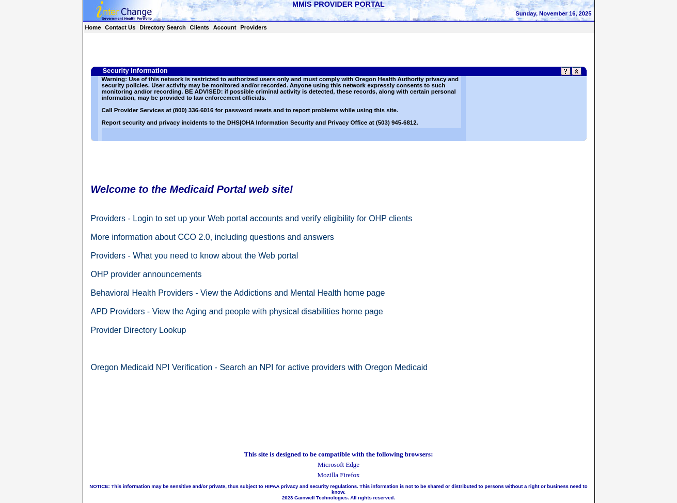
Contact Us (120, 27)
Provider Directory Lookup (138, 330)
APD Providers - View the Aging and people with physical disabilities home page (237, 311)
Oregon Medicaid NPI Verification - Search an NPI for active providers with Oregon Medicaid (259, 367)
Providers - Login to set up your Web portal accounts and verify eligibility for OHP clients (252, 218)
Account (225, 27)
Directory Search (162, 27)
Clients (199, 27)
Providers (253, 27)
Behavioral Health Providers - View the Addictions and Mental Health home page (238, 292)
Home (93, 27)
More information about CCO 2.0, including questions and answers (212, 237)
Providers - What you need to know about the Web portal (194, 255)
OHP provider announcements (146, 274)
